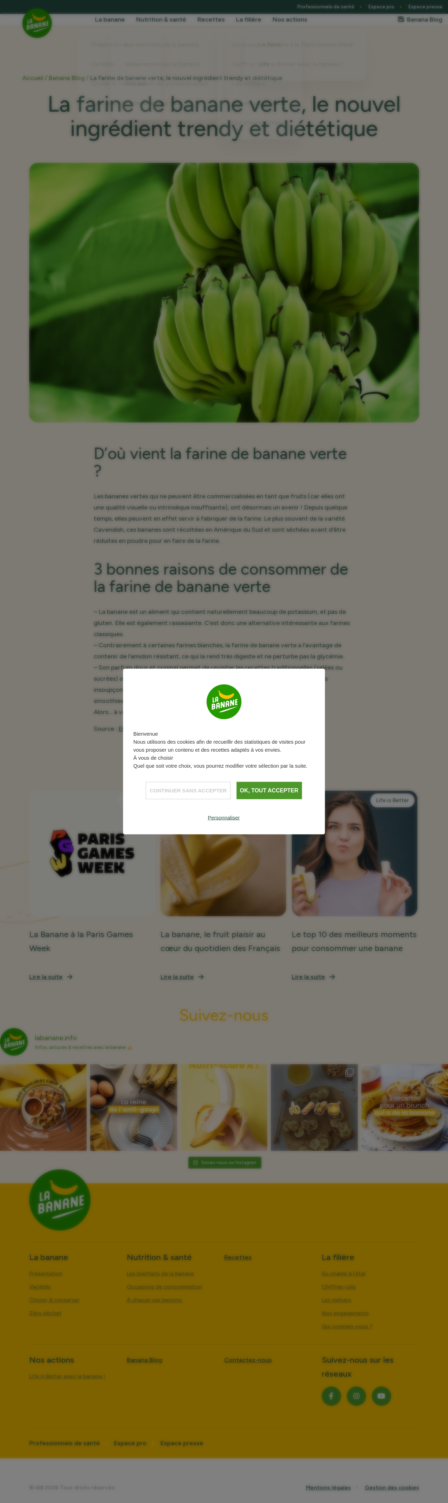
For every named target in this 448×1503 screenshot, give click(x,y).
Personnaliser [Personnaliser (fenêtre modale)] (224, 817)
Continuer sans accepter (188, 790)
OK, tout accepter (269, 790)
